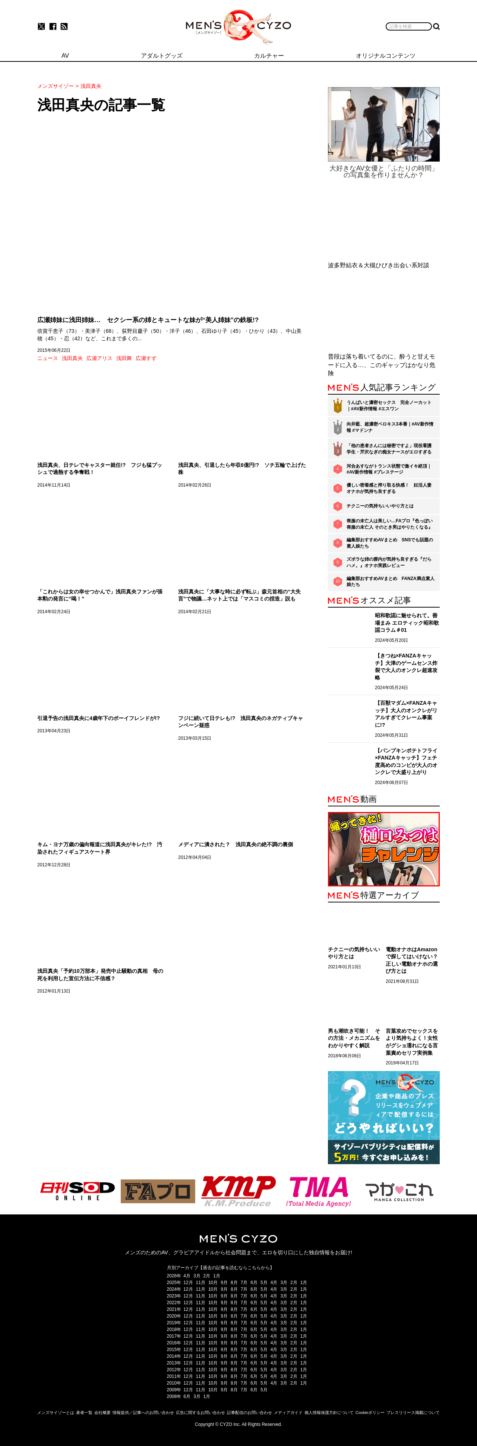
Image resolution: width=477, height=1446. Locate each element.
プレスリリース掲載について (413, 1412)
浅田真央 (72, 358)
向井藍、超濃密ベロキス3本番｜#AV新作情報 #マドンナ (390, 427)
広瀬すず (146, 358)
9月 (224, 1282)
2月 (207, 1275)
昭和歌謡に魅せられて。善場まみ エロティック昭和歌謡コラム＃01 (407, 622)
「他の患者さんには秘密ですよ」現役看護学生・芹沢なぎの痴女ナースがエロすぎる (389, 449)
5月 (264, 1282)
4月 (186, 1275)
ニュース (47, 358)
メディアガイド (288, 1412)
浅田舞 (124, 358)
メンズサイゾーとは (55, 1412)
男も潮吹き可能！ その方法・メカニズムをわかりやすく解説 (354, 1038)
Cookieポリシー (370, 1412)
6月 (254, 1282)
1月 (216, 1275)
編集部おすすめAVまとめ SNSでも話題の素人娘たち (390, 543)
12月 (188, 1282)
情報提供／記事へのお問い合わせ (143, 1412)
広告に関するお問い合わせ (200, 1412)
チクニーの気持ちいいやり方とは (380, 506)
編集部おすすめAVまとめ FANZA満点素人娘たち (391, 581)
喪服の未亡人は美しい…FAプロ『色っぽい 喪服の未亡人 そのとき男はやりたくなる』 (390, 524)
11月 (200, 1282)
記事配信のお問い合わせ (249, 1412)
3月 (196, 1275)
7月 (244, 1282)
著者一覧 (84, 1412)
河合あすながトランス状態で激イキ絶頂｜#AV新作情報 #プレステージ (389, 469)
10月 (213, 1282)
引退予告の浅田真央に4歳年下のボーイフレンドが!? (98, 718)
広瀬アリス (99, 358)
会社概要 (102, 1412)
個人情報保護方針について (329, 1412)
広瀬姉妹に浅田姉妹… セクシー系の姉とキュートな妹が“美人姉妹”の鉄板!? (148, 320)
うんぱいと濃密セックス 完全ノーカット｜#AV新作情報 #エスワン (389, 405)
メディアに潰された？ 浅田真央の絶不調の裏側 (235, 844)
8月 (234, 1282)
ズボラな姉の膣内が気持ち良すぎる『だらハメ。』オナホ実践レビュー (389, 562)
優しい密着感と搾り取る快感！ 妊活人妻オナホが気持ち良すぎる (389, 488)
